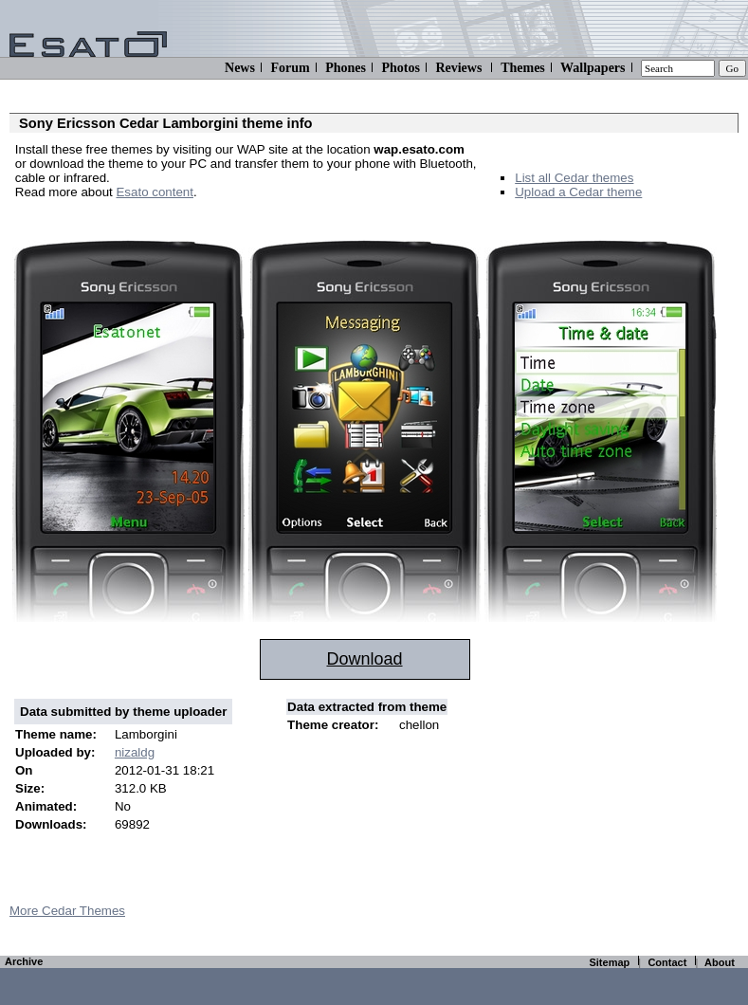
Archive (24, 961)
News (240, 68)
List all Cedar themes (574, 178)
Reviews (458, 68)
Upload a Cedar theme (578, 192)
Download (364, 658)
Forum (289, 68)
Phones (345, 68)
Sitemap (609, 962)
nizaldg (135, 752)
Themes (523, 68)
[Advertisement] (237, 220)
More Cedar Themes (67, 911)
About (719, 962)
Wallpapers (592, 68)
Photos (400, 68)
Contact (667, 962)
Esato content (154, 192)
